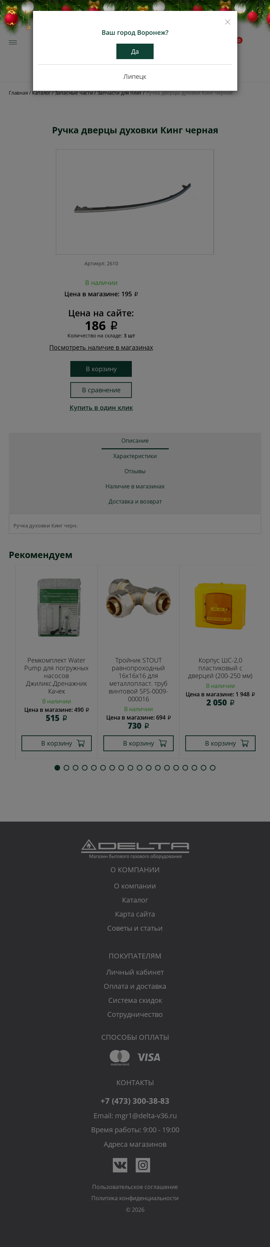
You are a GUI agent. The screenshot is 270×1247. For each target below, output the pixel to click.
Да (135, 51)
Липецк (134, 76)
